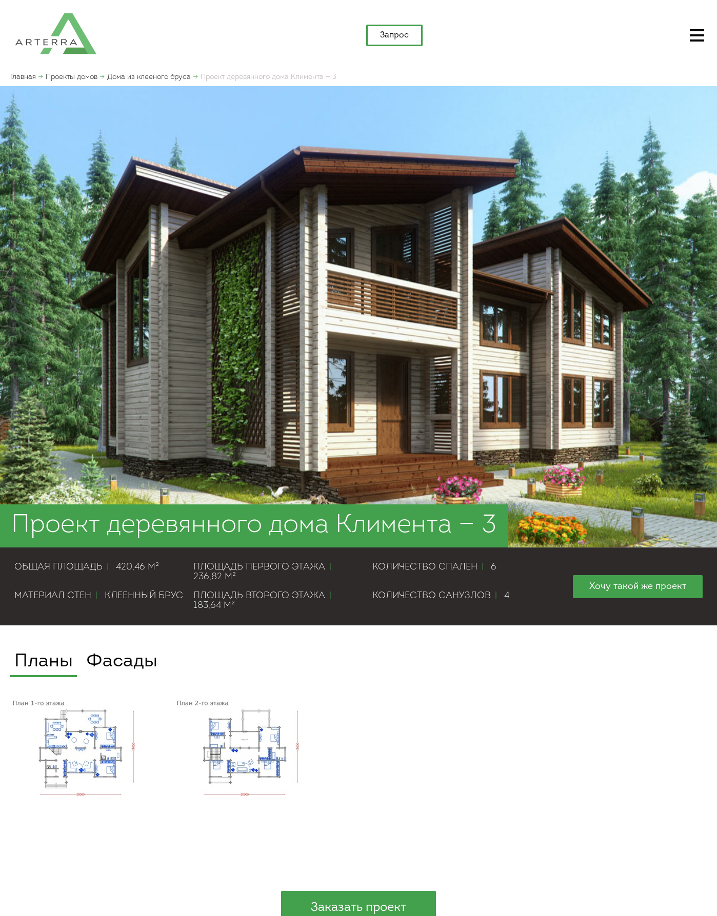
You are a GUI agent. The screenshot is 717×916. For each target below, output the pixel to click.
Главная (23, 77)
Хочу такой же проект (637, 587)
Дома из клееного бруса (149, 77)
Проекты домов (71, 77)
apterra (56, 32)
